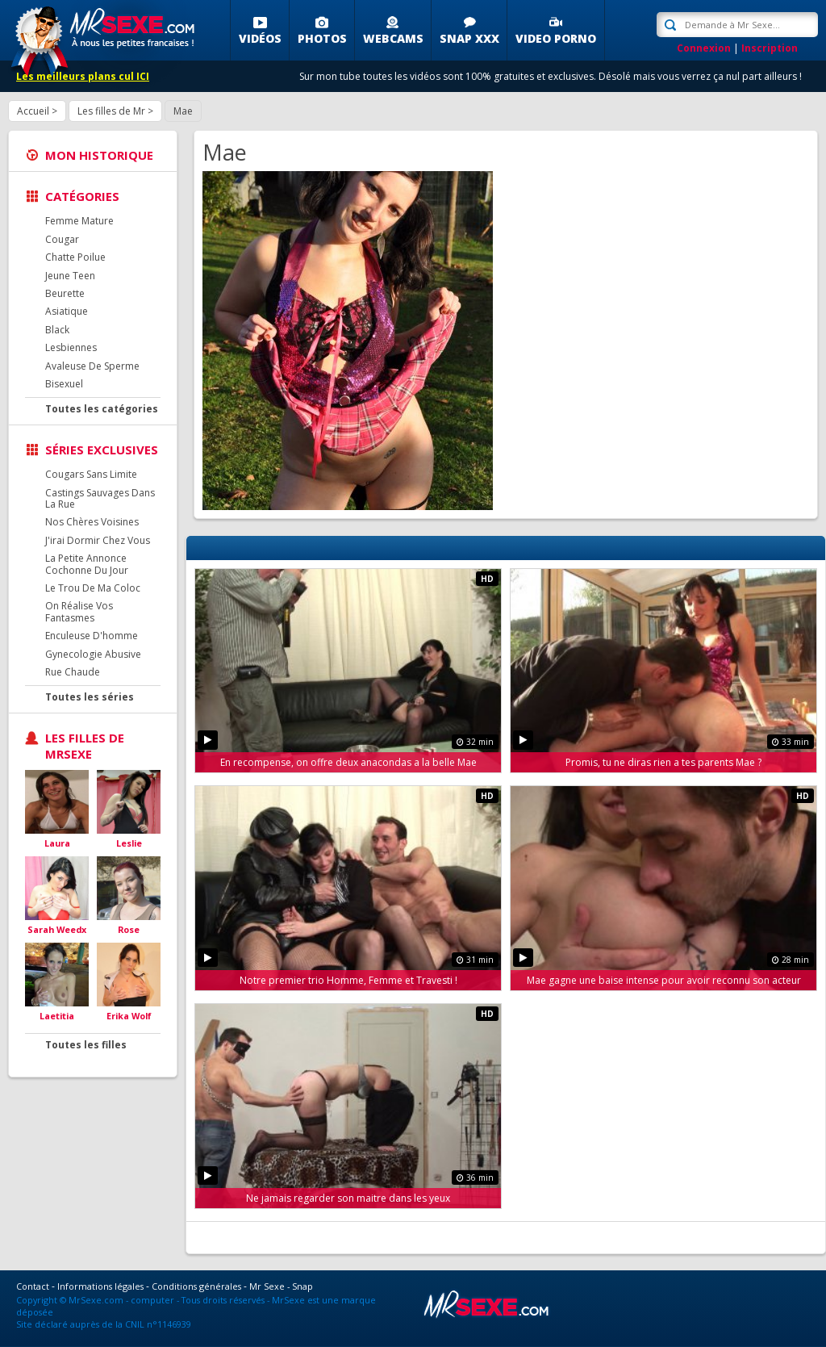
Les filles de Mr (111, 111)
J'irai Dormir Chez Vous (97, 540)
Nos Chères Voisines (92, 522)
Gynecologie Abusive (93, 654)
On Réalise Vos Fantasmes (79, 611)
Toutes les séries (89, 697)
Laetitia (57, 1016)
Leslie (129, 843)
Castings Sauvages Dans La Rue (100, 498)
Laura (57, 843)
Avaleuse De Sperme (92, 366)
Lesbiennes (71, 347)
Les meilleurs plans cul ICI (82, 76)
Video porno (555, 38)
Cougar (62, 239)
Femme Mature (79, 221)
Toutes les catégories (101, 409)
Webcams (393, 38)
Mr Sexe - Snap (281, 1286)
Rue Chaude (72, 672)
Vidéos (260, 38)
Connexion (704, 48)
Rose (129, 929)
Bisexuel (64, 384)
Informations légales (100, 1286)
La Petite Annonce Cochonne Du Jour (86, 563)
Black (57, 330)
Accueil (33, 111)
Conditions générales (196, 1286)
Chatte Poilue (75, 257)
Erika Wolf (129, 1016)
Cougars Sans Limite (91, 474)
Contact (32, 1286)
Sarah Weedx (56, 929)
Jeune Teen (70, 275)
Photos (322, 38)
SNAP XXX (469, 38)
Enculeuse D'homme (91, 635)
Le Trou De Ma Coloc (92, 588)
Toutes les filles (86, 1045)
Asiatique (66, 311)
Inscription (769, 48)
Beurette (65, 293)
